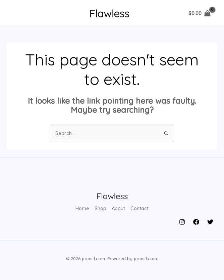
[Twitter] (210, 221)
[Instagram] (182, 221)
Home (82, 208)
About (119, 208)
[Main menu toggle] (17, 13)
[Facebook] (196, 221)
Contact (140, 208)
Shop (100, 208)
